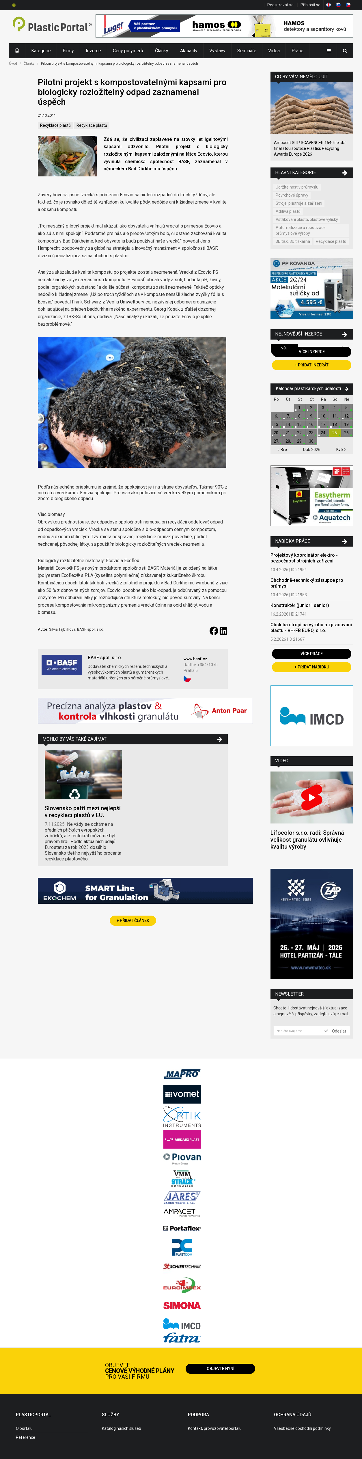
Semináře (246, 50)
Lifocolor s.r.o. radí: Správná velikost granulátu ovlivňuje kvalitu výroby (307, 839)
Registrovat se (280, 5)
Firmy (68, 50)
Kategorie (41, 50)
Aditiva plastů (288, 211)
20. (276, 433)
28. (288, 441)
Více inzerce (312, 351)
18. (335, 424)
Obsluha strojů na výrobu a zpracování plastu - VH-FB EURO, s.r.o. (311, 627)
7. (288, 416)
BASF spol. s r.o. (105, 657)
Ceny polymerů (128, 50)
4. (335, 407)
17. (323, 424)
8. (299, 416)
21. (288, 433)
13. (276, 424)
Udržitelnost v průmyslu (297, 187)
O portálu (24, 1428)
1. (299, 407)
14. (288, 424)
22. (300, 433)
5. (346, 407)
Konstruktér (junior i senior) (299, 605)
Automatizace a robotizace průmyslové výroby (301, 230)
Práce (297, 50)
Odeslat (335, 1031)
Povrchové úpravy (292, 195)
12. (347, 416)
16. (311, 424)
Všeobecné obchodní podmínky (302, 1428)
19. (347, 424)
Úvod (13, 64)
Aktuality (188, 50)
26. (347, 433)
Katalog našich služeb (121, 1428)
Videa (274, 50)
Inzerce (93, 50)
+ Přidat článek (133, 920)
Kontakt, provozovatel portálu (215, 1428)
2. (311, 407)
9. (311, 416)
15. (300, 424)
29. (300, 441)
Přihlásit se (310, 5)
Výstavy (217, 50)
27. (276, 441)
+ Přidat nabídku (311, 667)
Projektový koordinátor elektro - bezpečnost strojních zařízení (304, 558)
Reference (25, 1437)
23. (311, 433)
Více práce (312, 653)
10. (323, 416)
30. (311, 441)
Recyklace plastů (55, 125)
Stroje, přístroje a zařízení (299, 203)
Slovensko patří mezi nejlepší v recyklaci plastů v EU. (83, 812)
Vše (284, 348)
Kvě (341, 449)
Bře (282, 449)
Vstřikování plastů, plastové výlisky (307, 219)
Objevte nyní (220, 1368)
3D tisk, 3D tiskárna (293, 241)
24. (323, 433)
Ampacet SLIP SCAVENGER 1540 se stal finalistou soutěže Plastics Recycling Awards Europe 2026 (310, 148)
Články (161, 50)
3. (323, 407)
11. (335, 416)
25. (335, 433)
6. (276, 416)
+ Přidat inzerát (312, 365)
